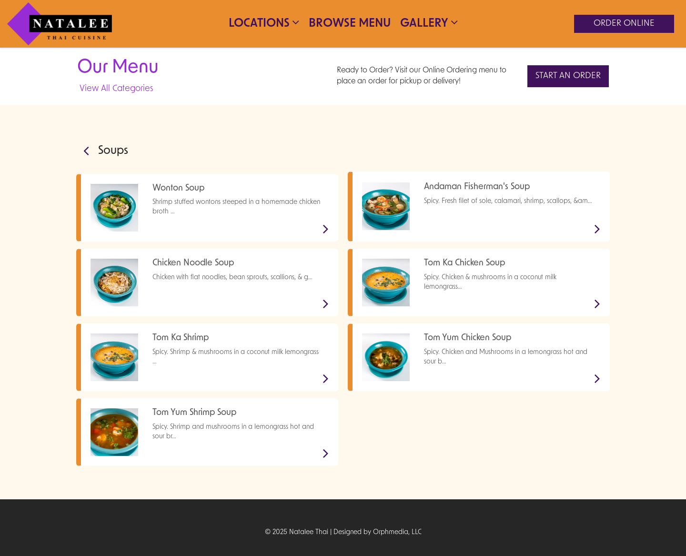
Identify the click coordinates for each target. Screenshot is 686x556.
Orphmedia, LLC (397, 532)
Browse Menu (350, 24)
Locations (264, 23)
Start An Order (568, 76)
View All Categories (116, 88)
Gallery (429, 23)
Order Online (624, 23)
